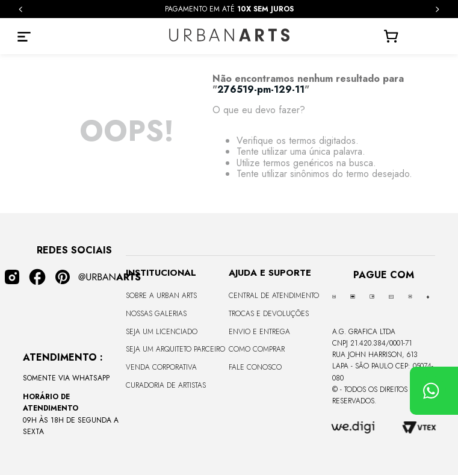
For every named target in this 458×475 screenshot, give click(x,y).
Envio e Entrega (259, 331)
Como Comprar (257, 349)
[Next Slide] (437, 9)
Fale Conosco (255, 367)
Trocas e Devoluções (269, 313)
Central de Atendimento (274, 295)
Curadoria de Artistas (166, 385)
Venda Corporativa (161, 367)
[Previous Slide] (20, 9)
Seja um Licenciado (161, 331)
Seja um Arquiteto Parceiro (175, 349)
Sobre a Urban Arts (161, 295)
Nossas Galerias (156, 313)
